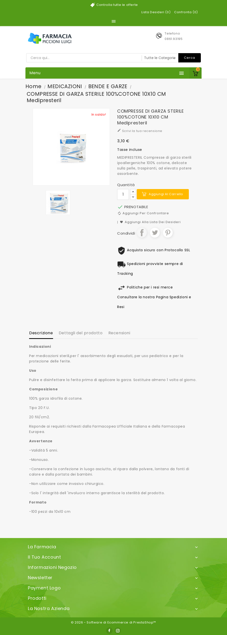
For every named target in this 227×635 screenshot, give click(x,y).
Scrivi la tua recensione (139, 130)
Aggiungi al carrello (166, 194)
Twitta (155, 233)
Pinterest (168, 233)
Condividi (142, 233)
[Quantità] (123, 194)
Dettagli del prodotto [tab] (81, 333)
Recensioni (119, 333)
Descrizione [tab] (41, 333)
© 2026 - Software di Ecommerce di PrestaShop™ (113, 622)
